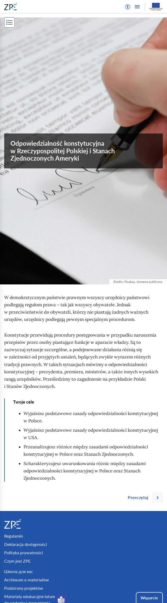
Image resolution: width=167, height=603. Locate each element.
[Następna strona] (143, 497)
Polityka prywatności (23, 552)
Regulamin (13, 535)
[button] (128, 6)
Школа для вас (18, 571)
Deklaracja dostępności (25, 544)
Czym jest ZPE (17, 560)
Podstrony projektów (23, 588)
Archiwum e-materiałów (26, 579)
